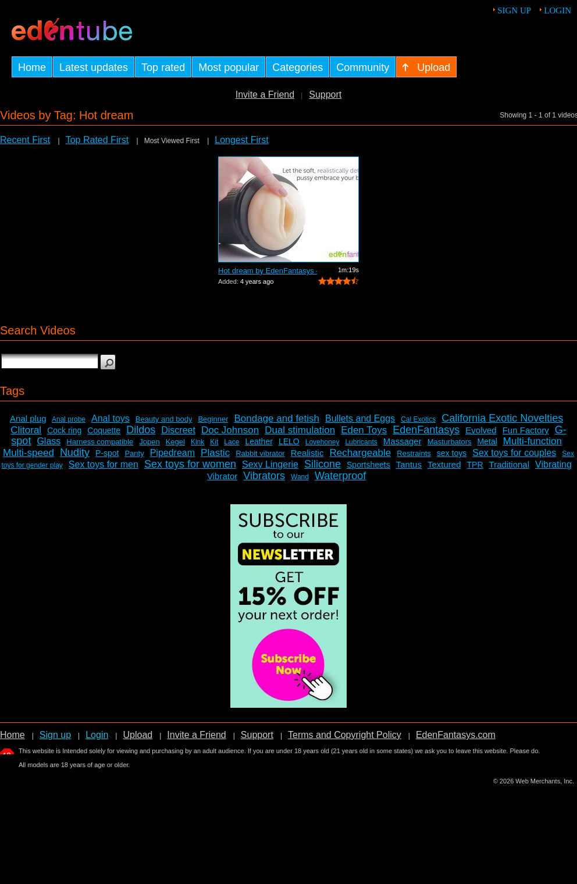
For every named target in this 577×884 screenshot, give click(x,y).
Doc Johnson (230, 430)
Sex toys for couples (514, 453)
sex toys (451, 453)
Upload (137, 735)
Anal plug (28, 418)
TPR (475, 464)
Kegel (175, 441)
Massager (402, 441)
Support (325, 94)
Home (12, 735)
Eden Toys (364, 430)
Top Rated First (97, 140)
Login (557, 10)
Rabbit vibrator (260, 453)
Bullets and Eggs (360, 418)
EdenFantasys (426, 430)
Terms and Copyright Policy (344, 735)
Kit (214, 442)
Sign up (514, 10)
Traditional (509, 464)
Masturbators (450, 441)
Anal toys (110, 418)
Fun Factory (526, 430)
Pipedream (172, 453)
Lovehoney (322, 442)
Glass (48, 441)
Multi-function (532, 441)
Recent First (25, 140)
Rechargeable (360, 452)
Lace (231, 442)
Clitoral (25, 430)
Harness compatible (99, 441)
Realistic (307, 453)
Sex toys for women (190, 464)
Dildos (140, 430)
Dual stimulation (300, 430)
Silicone (322, 464)
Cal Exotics (418, 419)
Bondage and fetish (277, 418)
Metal (487, 441)
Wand (300, 477)
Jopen (149, 441)
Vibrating (553, 464)
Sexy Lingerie (270, 464)
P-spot (107, 453)
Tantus (409, 464)
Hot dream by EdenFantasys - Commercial (267, 270)
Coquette (103, 430)
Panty (134, 453)
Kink (197, 442)
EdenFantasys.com (456, 735)
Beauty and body (164, 419)
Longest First (241, 140)
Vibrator (222, 476)
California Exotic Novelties (502, 418)
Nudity (75, 452)
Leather (258, 441)
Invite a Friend (265, 94)
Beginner (213, 419)
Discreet (178, 430)
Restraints (414, 453)
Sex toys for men (103, 464)
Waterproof (340, 476)
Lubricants (361, 442)
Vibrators (264, 476)
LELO (289, 441)
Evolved (480, 430)
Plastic (215, 452)
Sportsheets (368, 464)
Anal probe (69, 419)
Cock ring (64, 430)
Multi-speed (28, 452)
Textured (444, 464)
